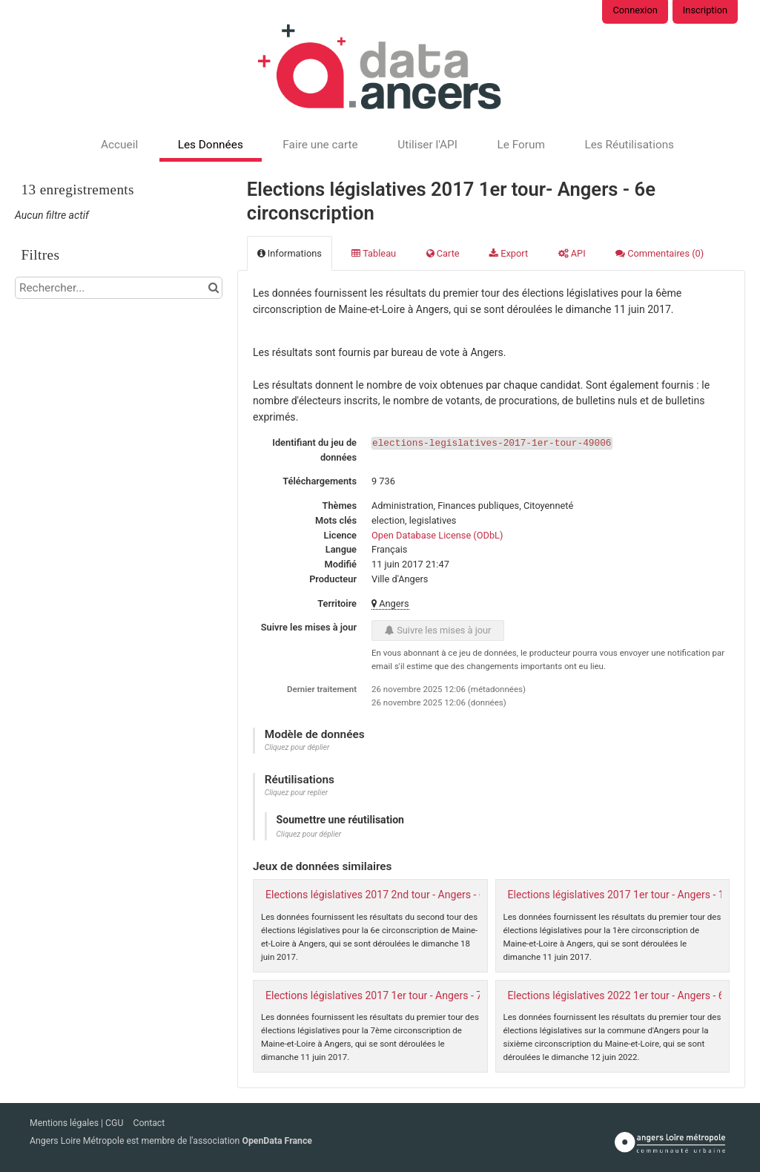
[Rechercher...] (118, 288)
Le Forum (520, 144)
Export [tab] (508, 253)
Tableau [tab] (373, 253)
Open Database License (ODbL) (437, 535)
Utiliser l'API (427, 144)
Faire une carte (319, 144)
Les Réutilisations (629, 144)
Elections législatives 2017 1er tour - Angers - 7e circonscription (412, 995)
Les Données (210, 144)
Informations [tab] (289, 253)
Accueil (119, 144)
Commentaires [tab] (659, 253)
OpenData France (276, 1141)
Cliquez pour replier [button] (296, 792)
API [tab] (572, 253)
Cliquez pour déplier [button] (297, 747)
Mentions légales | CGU (77, 1123)
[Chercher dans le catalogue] (213, 288)
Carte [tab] (443, 253)
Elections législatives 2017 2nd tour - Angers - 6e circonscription (413, 895)
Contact (149, 1123)
